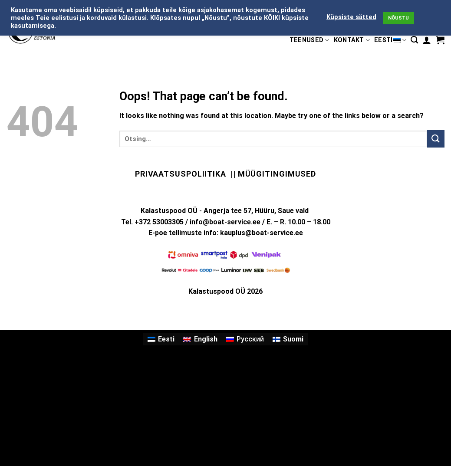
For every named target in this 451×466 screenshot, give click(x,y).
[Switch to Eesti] (161, 339)
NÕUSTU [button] (398, 18)
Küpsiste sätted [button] (351, 17)
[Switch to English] (200, 339)
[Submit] (435, 138)
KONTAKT (352, 40)
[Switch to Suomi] (288, 339)
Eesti (390, 40)
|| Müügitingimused (273, 173)
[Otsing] (414, 40)
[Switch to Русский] (245, 339)
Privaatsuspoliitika (180, 173)
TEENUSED (309, 40)
